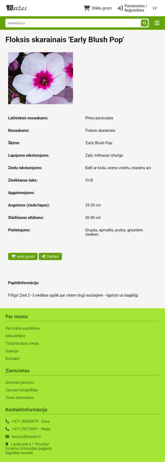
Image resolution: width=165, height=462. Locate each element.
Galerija (11, 351)
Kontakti (12, 358)
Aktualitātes (15, 336)
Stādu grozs (98, 8)
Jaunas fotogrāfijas (21, 390)
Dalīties (50, 256)
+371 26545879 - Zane (31, 421)
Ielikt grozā (22, 256)
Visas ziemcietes (19, 397)
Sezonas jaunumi (19, 382)
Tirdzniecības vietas (22, 343)
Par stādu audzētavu (22, 328)
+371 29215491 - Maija (31, 429)
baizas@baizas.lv (26, 436)
